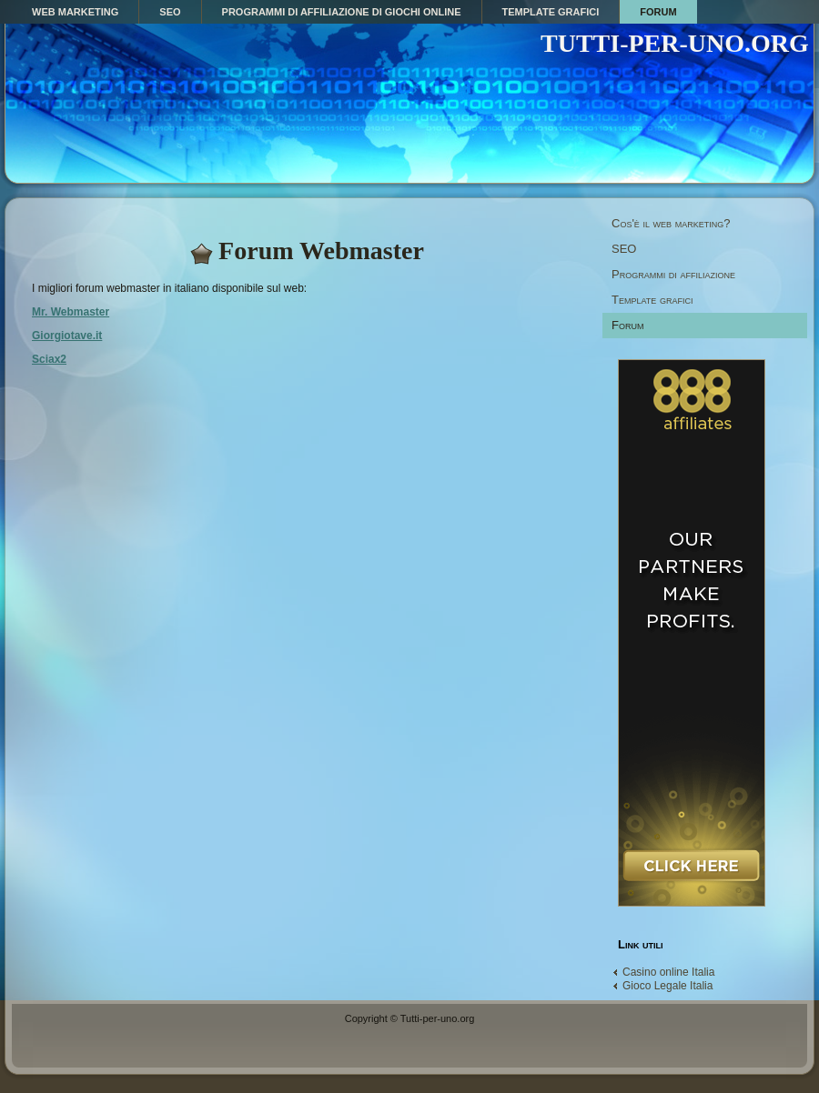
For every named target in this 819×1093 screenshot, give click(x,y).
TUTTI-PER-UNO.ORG (675, 43)
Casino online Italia (668, 972)
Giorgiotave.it (67, 335)
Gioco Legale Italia (667, 985)
